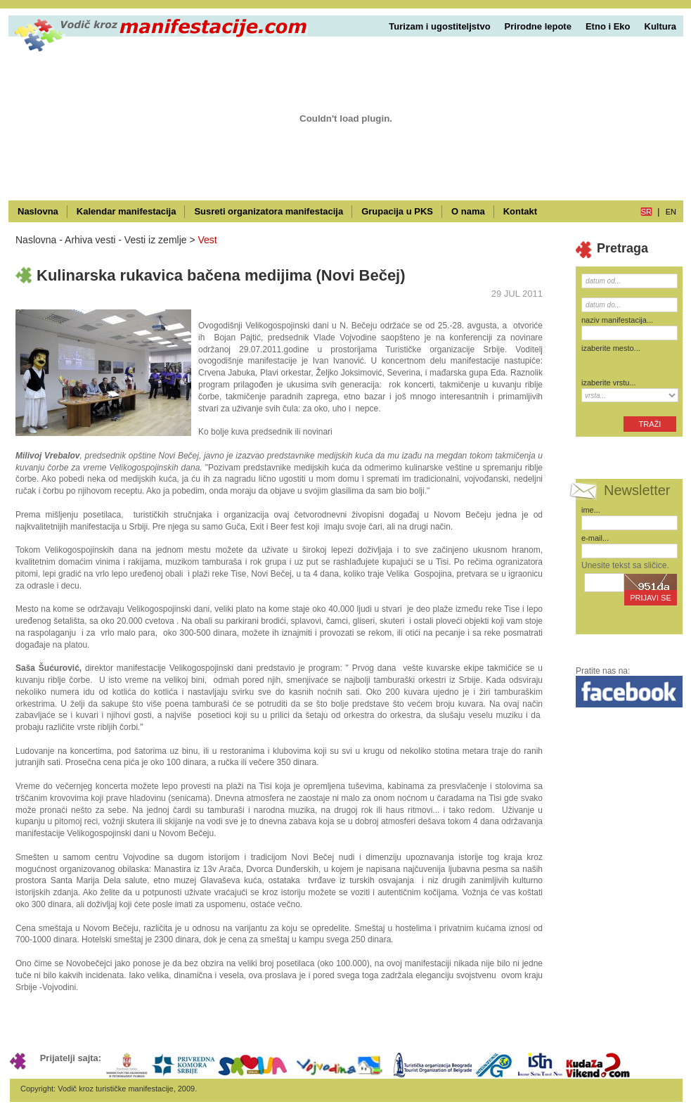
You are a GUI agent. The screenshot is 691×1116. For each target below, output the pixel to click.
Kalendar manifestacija (126, 211)
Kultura (661, 26)
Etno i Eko (608, 26)
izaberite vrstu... (608, 382)
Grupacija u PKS (397, 211)
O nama (468, 211)
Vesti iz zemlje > (159, 239)
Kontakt (520, 211)
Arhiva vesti (90, 239)
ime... (590, 510)
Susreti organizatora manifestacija (268, 211)
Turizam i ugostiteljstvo (439, 26)
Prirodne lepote (538, 26)
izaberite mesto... (610, 348)
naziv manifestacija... (617, 320)
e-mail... (595, 538)
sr (646, 211)
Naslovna (38, 211)
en (671, 211)
